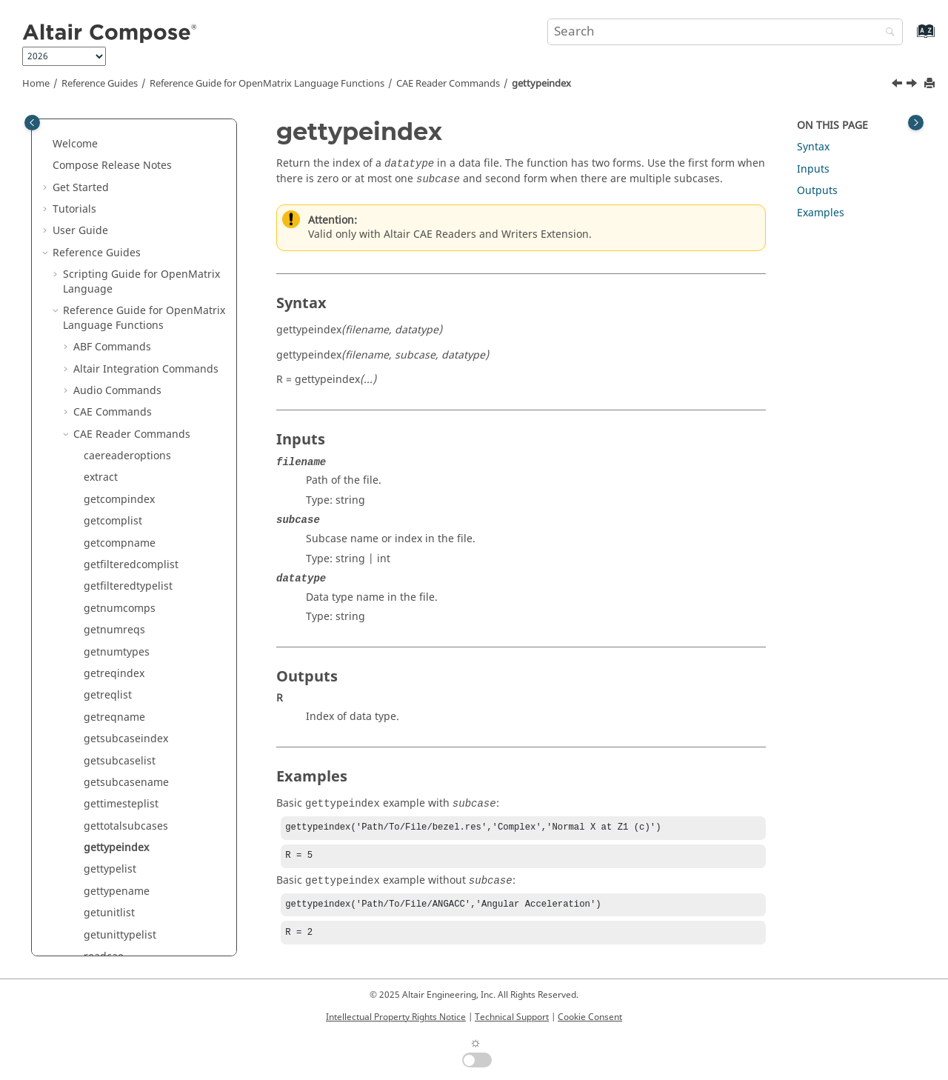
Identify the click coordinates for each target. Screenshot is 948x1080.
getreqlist (108, 171)
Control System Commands (140, 716)
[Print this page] (931, 84)
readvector (110, 520)
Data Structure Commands (139, 774)
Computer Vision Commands (144, 672)
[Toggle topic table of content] (916, 122)
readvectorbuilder (128, 542)
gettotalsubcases (126, 302)
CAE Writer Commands (129, 629)
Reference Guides (99, 83)
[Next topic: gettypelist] (913, 85)
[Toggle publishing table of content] (32, 122)
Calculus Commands (124, 651)
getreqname (114, 193)
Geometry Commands (127, 897)
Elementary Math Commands (145, 853)
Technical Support (512, 1017)
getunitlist (109, 389)
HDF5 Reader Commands (135, 941)
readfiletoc (110, 454)
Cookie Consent (590, 1017)
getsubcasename (126, 259)
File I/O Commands (121, 876)
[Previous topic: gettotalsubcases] (898, 85)
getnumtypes (117, 128)
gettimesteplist (121, 280)
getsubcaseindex (126, 215)
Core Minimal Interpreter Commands (135, 745)
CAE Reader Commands (448, 83)
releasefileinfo (119, 585)
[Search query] (725, 32)
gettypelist (110, 345)
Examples (820, 213)
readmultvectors (124, 476)
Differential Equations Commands (127, 825)
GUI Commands (112, 919)
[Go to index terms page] (910, 38)
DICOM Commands (120, 796)
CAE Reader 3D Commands (140, 607)
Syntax (813, 147)
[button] (78, 128)
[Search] (886, 33)
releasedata (113, 563)
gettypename (117, 368)
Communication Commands (142, 694)
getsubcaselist (120, 237)
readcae (104, 433)
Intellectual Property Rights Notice (396, 1017)
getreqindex (114, 150)
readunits (108, 498)
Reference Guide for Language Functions (267, 83)
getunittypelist (120, 411)
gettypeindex (541, 83)
